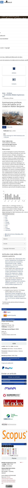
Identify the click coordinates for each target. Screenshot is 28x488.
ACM (6, 215)
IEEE (6, 225)
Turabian (7, 228)
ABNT (6, 220)
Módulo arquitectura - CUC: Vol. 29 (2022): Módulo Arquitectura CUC (15, 298)
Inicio (3, 93)
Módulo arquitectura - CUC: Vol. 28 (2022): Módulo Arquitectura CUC (14, 283)
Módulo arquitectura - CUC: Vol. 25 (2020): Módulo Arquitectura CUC (14, 274)
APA (6, 219)
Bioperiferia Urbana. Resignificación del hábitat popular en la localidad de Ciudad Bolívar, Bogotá (15, 295)
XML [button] (11, 127)
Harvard (7, 223)
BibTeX (7, 235)
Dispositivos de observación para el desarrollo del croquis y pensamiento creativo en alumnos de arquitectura (14, 271)
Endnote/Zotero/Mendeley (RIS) (14, 234)
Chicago (7, 222)
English (7, 312)
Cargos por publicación (7, 363)
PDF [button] (4, 127)
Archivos (14, 70)
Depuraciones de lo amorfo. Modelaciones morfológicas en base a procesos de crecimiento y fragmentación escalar (15, 261)
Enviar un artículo (14, 377)
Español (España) (9, 315)
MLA (6, 227)
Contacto (14, 81)
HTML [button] (8, 127)
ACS (6, 217)
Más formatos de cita (8, 214)
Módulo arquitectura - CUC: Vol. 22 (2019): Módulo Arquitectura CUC (14, 265)
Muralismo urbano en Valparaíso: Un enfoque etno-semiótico (15, 280)
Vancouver (8, 230)
